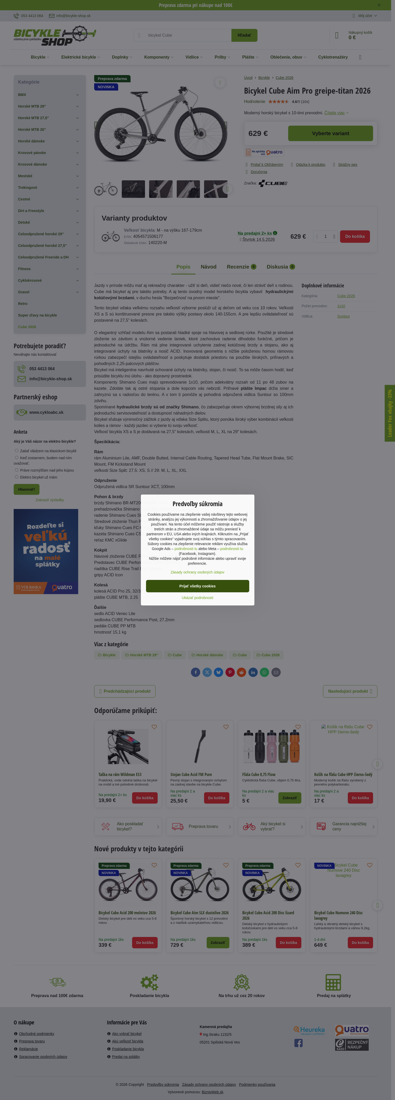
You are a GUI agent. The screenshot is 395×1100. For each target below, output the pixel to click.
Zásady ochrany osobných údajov (197, 572)
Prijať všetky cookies (197, 586)
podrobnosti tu (185, 549)
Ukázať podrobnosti (197, 598)
